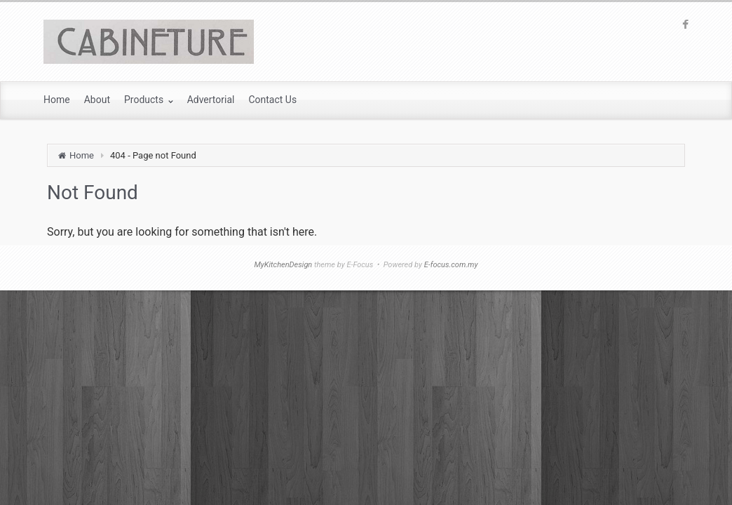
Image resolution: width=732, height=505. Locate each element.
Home (81, 155)
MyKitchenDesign (283, 264)
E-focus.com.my (451, 264)
